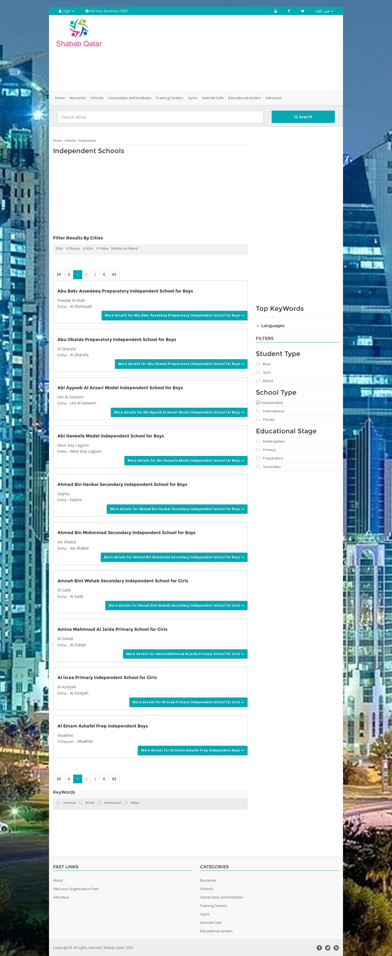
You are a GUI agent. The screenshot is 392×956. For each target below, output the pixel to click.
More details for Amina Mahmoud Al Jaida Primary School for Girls (185, 653)
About (58, 880)
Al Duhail (77, 644)
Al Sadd (76, 596)
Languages (272, 325)
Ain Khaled (79, 548)
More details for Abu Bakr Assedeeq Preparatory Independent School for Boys (174, 315)
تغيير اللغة (324, 10)
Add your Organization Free (76, 888)
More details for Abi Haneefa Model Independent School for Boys (186, 460)
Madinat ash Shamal (124, 248)
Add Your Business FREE (106, 10)
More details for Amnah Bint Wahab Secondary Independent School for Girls (176, 605)
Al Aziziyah (79, 693)
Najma (76, 499)
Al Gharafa (79, 354)
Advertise (273, 97)
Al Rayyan (73, 248)
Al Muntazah (81, 306)
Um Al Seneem (83, 403)
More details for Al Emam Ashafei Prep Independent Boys (192, 750)
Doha (59, 248)
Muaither (85, 741)
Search (303, 116)
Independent (87, 140)
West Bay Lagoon (86, 451)
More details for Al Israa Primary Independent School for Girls (188, 702)
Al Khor (87, 248)
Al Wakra (102, 248)
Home (60, 97)
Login (66, 10)
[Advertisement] (226, 53)
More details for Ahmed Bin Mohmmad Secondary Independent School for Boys (174, 557)
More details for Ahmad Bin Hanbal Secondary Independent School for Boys (177, 509)
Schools (70, 140)
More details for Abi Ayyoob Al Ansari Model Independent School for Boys (179, 412)
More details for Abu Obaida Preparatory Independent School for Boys (181, 363)
